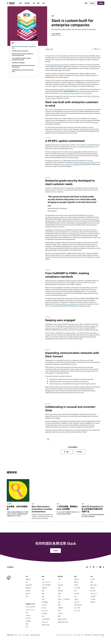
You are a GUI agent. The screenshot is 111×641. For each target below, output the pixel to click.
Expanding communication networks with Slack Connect (23, 66)
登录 (86, 3)
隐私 (16, 635)
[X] (97, 567)
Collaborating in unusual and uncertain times (22, 70)
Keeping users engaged (18, 62)
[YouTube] (100, 567)
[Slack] (11, 3)
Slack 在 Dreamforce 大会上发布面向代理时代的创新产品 (92, 509)
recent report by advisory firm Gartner (57, 65)
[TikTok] (103, 567)
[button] (10, 567)
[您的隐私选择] (34, 635)
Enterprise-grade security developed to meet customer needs (22, 54)
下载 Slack (10, 635)
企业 (48, 439)
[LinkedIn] (87, 567)
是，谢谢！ (67, 451)
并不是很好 (79, 451)
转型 (52, 16)
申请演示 (92, 3)
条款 (19, 635)
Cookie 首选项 (25, 635)
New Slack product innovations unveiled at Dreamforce (42, 509)
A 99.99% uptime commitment (20, 51)
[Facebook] (93, 567)
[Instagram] (90, 567)
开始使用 (101, 3)
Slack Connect (73, 364)
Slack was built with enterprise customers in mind (24, 47)
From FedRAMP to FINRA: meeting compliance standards (21, 58)
